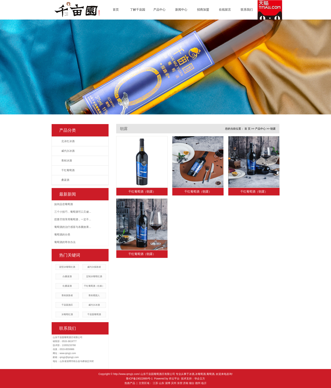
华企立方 (199, 378)
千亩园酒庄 (67, 305)
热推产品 (130, 383)
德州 (197, 383)
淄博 (167, 383)
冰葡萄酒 (200, 373)
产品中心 (159, 9)
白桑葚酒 (67, 276)
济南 (185, 383)
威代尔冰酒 (68, 151)
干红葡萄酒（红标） (94, 286)
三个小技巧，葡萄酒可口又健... (72, 211)
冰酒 (191, 373)
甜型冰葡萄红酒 (67, 267)
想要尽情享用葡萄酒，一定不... (72, 219)
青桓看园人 (94, 295)
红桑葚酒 (67, 286)
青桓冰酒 (66, 160)
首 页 (247, 128)
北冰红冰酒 (68, 141)
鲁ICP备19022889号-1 (139, 378)
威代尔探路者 (94, 267)
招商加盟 (203, 9)
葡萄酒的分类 (62, 234)
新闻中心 (181, 9)
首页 (116, 9)
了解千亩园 (137, 9)
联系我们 (247, 9)
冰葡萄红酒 (67, 314)
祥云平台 (174, 378)
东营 (179, 383)
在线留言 (225, 9)
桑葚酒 (65, 180)
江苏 (155, 383)
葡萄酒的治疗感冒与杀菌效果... (72, 226)
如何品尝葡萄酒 (63, 204)
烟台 (191, 383)
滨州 (173, 383)
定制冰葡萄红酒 (94, 276)
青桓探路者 (67, 295)
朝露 (273, 128)
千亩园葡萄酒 (94, 314)
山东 (161, 383)
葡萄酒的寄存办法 (65, 242)
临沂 (203, 383)
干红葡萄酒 (68, 170)
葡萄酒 (210, 373)
